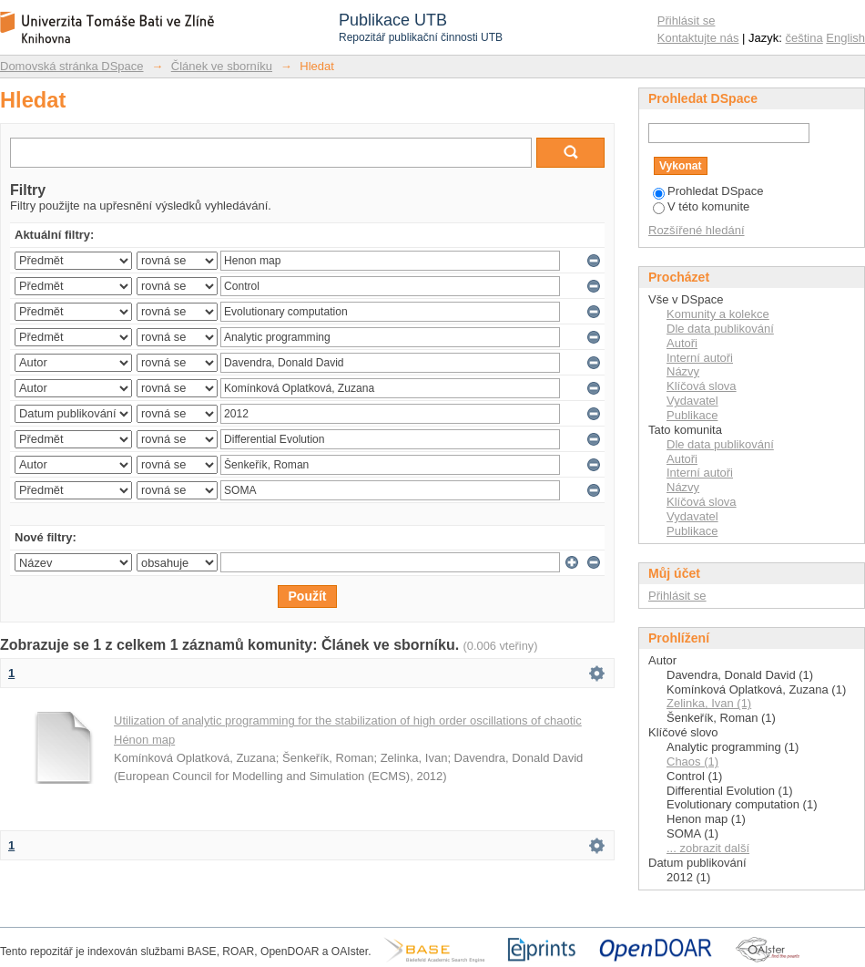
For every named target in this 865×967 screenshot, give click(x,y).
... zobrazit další (708, 848)
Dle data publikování (720, 328)
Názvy (683, 371)
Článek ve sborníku (221, 66)
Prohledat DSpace (708, 191)
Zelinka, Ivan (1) (709, 703)
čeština (804, 38)
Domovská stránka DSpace (72, 66)
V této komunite (701, 206)
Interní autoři (700, 358)
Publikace (692, 415)
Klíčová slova (702, 386)
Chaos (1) (692, 761)
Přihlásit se (686, 20)
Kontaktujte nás (698, 38)
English (845, 38)
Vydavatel (692, 400)
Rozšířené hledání (696, 230)
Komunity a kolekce (718, 314)
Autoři (682, 343)
